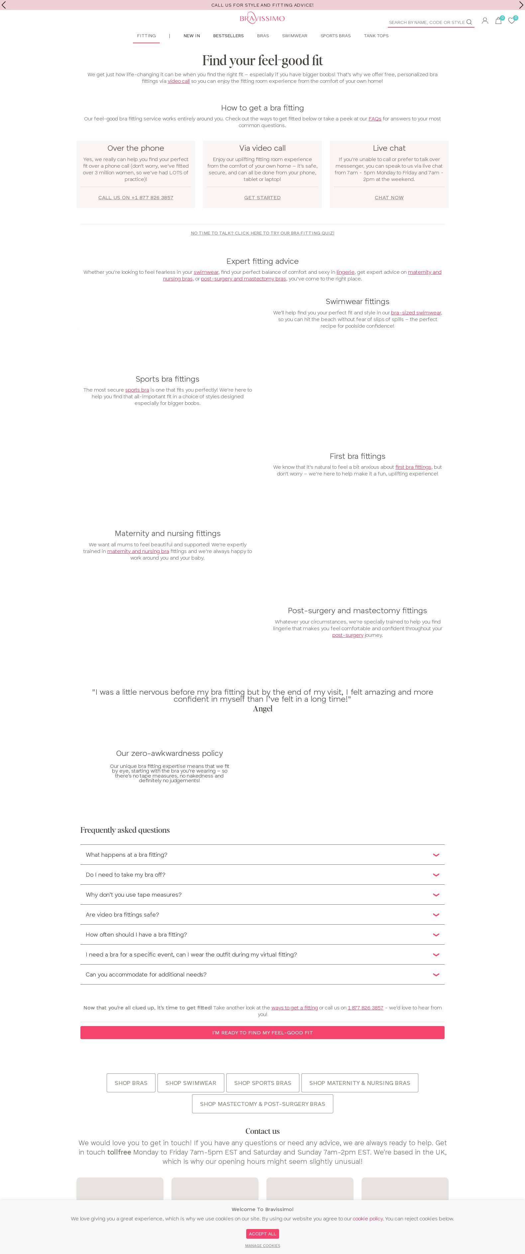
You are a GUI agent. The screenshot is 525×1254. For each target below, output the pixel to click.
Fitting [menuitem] (146, 51)
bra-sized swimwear (416, 328)
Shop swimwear (190, 1098)
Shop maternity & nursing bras (359, 1098)
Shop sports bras (262, 1098)
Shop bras (131, 1098)
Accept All (262, 1233)
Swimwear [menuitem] (294, 51)
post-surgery (348, 650)
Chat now (389, 213)
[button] (485, 21)
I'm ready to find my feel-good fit (262, 1048)
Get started (262, 213)
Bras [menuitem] (263, 51)
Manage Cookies (262, 1245)
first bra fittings (413, 482)
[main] (262, 597)
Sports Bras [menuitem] (336, 51)
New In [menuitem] (191, 51)
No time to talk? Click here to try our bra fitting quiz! (262, 248)
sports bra (137, 405)
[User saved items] (512, 21)
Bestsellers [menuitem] (228, 51)
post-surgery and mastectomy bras (243, 294)
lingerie (346, 287)
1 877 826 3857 (365, 1023)
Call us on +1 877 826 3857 (135, 213)
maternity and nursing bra (138, 566)
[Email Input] (431, 1176)
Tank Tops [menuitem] (376, 51)
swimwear (206, 287)
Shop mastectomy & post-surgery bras (262, 1119)
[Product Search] (428, 22)
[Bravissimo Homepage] (131, 27)
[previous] (4, 5)
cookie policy (368, 1218)
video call (179, 96)
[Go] (471, 22)
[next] (521, 5)
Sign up (505, 1176)
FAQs (374, 134)
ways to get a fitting (294, 1023)
